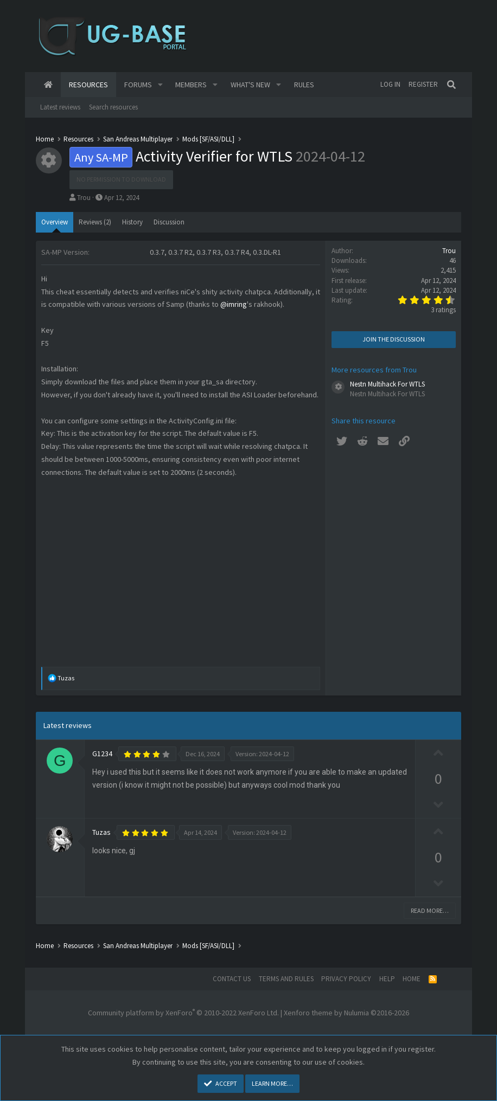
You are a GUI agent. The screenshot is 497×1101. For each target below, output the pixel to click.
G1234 (102, 753)
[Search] (452, 84)
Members (191, 84)
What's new (250, 84)
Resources (88, 84)
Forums (138, 84)
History (132, 222)
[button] (160, 84)
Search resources (113, 107)
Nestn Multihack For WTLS (387, 384)
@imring (233, 304)
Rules (304, 84)
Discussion (169, 222)
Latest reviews (60, 107)
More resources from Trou (374, 370)
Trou (84, 197)
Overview (54, 222)
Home (48, 84)
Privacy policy (346, 978)
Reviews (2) (95, 222)
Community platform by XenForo (183, 1013)
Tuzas (101, 832)
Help (387, 978)
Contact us (232, 978)
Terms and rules (286, 978)
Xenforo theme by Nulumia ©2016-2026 (346, 1013)
